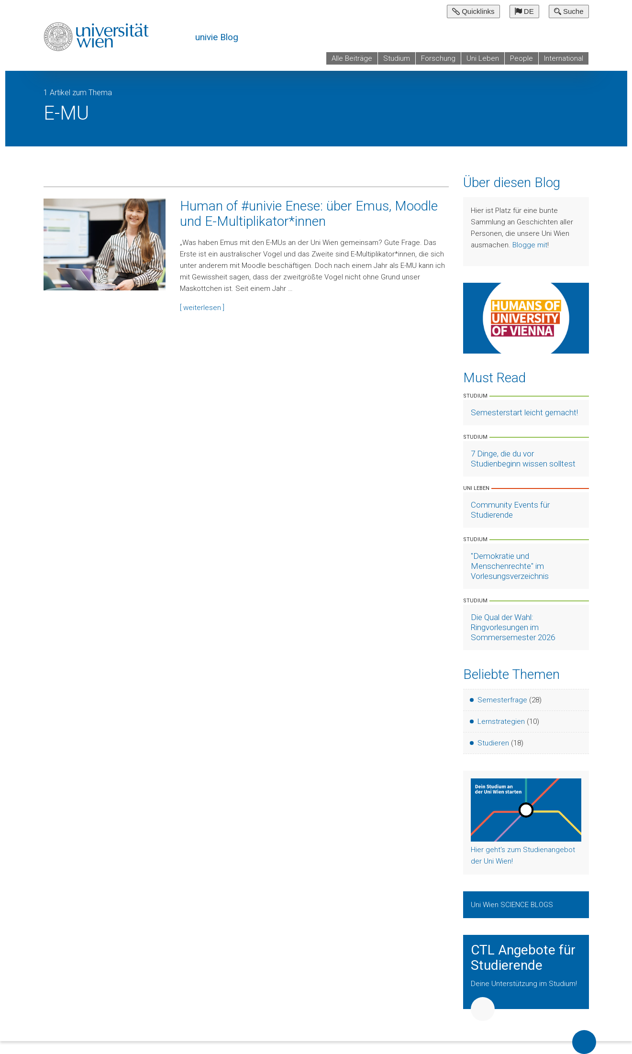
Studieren (493, 743)
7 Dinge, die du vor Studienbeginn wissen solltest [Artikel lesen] (523, 458)
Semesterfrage (502, 700)
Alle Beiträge (352, 58)
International (563, 58)
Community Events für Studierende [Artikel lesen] (510, 510)
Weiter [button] (483, 1009)
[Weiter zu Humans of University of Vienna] (526, 317)
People (521, 58)
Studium (396, 58)
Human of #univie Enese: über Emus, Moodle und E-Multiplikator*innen (309, 213)
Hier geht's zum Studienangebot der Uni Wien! (523, 855)
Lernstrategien (501, 721)
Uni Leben (482, 58)
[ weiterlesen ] (202, 307)
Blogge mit (529, 245)
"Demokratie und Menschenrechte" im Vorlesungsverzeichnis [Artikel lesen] (510, 566)
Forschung (438, 58)
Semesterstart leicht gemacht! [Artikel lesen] (524, 412)
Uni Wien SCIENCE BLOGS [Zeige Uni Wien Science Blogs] (513, 904)
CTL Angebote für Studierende (523, 958)
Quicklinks (473, 11)
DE (524, 11)
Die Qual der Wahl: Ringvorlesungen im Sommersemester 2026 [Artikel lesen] (513, 627)
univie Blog (216, 37)
